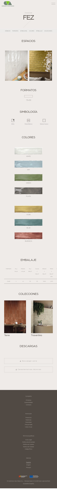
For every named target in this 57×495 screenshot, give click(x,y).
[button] (53, 4)
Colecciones (48, 30)
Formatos (15, 30)
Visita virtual (28, 427)
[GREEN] (28, 177)
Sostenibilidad (28, 402)
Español (28, 462)
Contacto (28, 404)
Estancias (28, 420)
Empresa (28, 400)
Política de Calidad (28, 446)
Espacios (7, 30)
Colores (31, 30)
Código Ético (28, 449)
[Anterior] (15, 66)
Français (28, 467)
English (28, 465)
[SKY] (28, 164)
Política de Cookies (28, 444)
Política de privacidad (28, 442)
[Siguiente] (42, 66)
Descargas (28, 422)
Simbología (23, 30)
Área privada (28, 424)
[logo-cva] (8, 3)
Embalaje (39, 30)
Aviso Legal (28, 439)
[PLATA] (28, 190)
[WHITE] (28, 150)
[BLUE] (28, 222)
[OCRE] (28, 209)
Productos (28, 417)
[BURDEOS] (28, 235)
